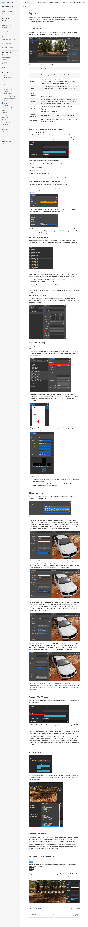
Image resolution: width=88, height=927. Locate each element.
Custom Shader (38, 779)
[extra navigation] (70, 2)
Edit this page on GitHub (36, 908)
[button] (10, 6)
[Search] (28, 2)
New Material (61, 777)
